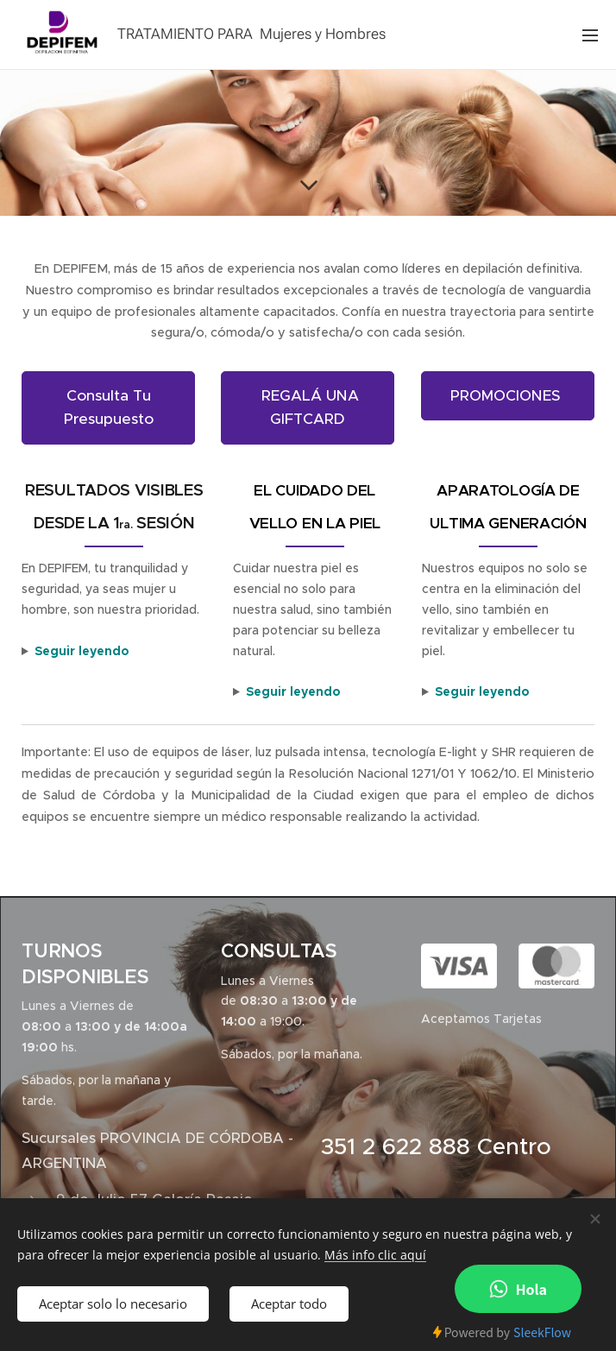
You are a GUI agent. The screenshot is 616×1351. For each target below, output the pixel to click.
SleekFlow (542, 1332)
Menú (590, 35)
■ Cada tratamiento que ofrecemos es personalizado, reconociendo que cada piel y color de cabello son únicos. (315, 693)
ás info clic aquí (381, 1255)
